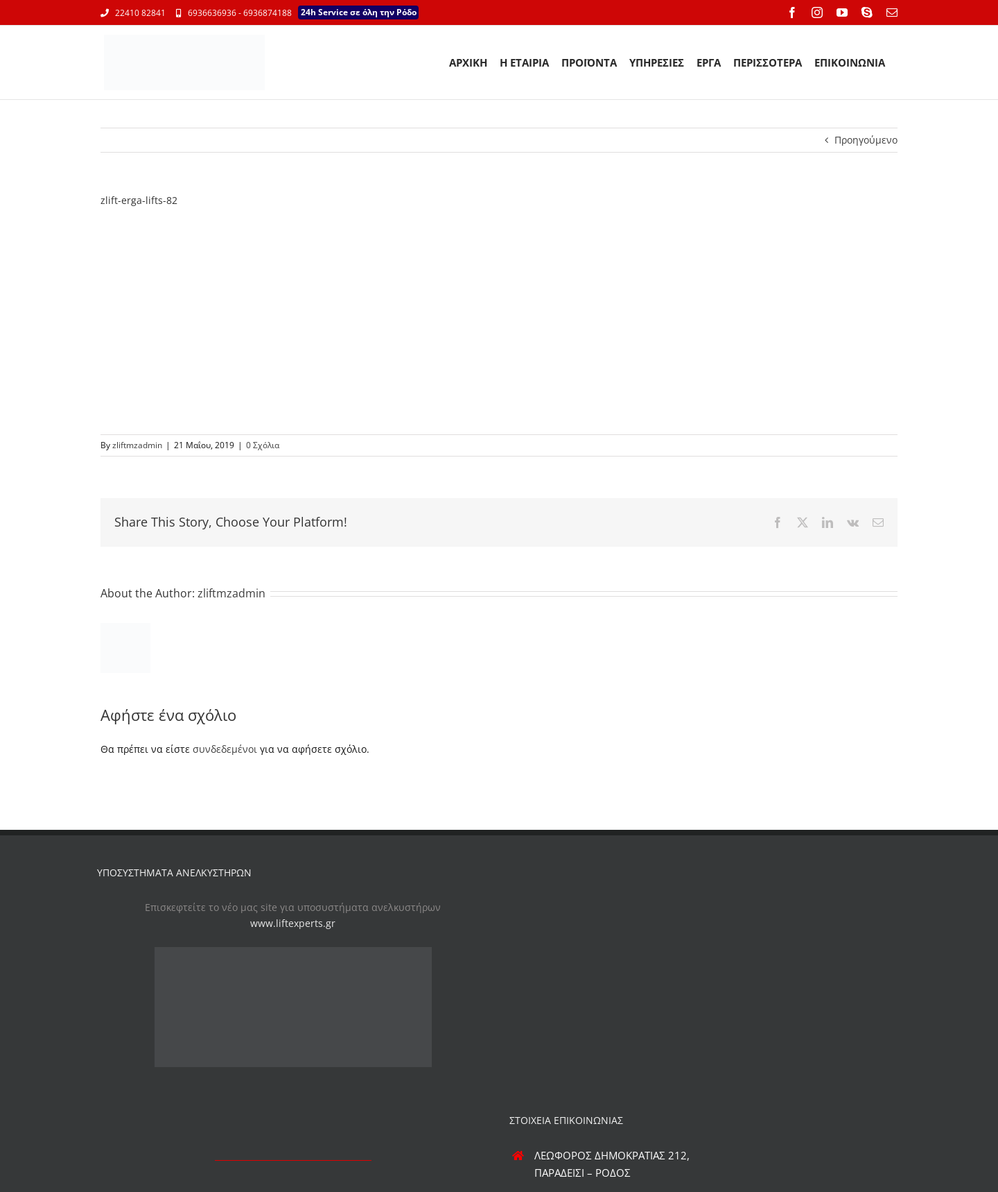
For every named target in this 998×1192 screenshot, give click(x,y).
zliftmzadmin (137, 445)
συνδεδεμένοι (225, 749)
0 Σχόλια (262, 445)
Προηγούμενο (866, 139)
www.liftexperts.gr (292, 923)
